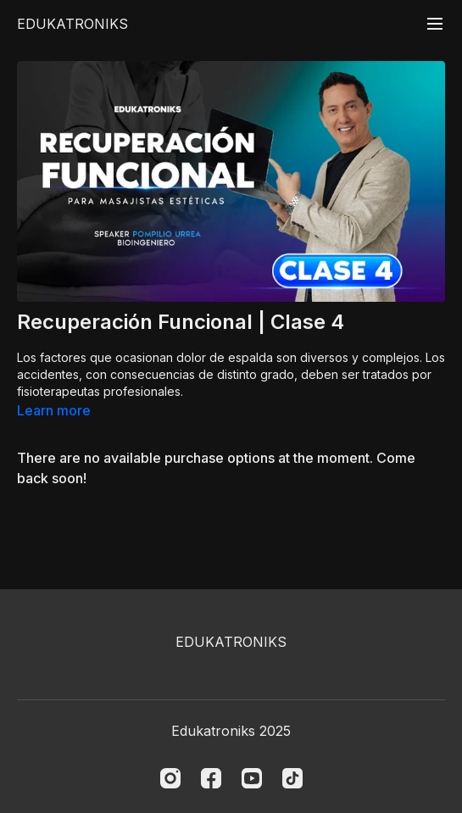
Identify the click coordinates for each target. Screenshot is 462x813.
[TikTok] (292, 778)
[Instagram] (170, 778)
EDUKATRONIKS (72, 23)
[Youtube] (252, 778)
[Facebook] (211, 778)
